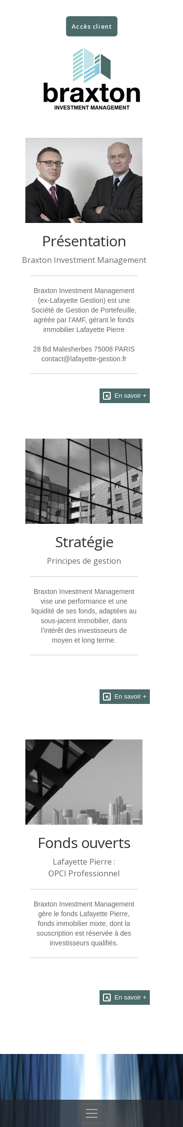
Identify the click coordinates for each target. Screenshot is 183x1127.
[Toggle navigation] (91, 1113)
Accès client (91, 26)
